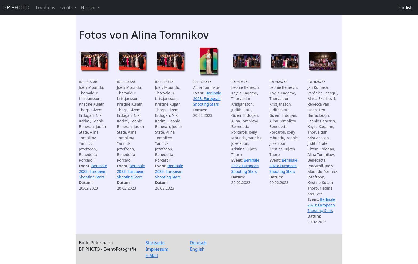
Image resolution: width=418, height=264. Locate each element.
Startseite (155, 243)
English (405, 7)
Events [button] (66, 7)
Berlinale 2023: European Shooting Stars (93, 171)
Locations (45, 7)
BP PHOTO (16, 7)
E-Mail (152, 255)
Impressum (157, 249)
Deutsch (198, 243)
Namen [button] (89, 7)
